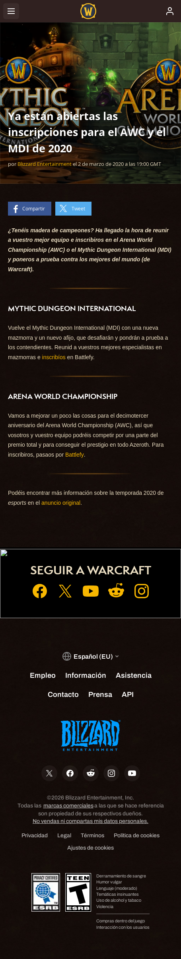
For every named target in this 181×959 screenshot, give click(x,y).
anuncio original (60, 503)
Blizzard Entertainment (45, 163)
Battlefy (74, 454)
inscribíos (54, 357)
